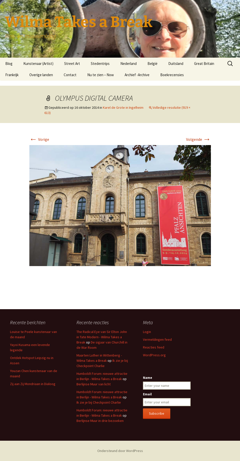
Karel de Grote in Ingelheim (123, 107)
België (152, 63)
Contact (70, 74)
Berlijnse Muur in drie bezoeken (100, 420)
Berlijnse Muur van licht (93, 384)
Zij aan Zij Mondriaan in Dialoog (32, 384)
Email (147, 394)
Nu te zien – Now (100, 74)
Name (147, 377)
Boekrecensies (172, 74)
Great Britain (204, 63)
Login (147, 331)
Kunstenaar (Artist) (38, 63)
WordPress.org (154, 355)
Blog (9, 63)
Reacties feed (153, 347)
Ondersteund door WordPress (120, 450)
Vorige (39, 139)
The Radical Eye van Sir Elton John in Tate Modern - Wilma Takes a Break (101, 336)
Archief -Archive (137, 74)
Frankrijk (12, 74)
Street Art (72, 63)
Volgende (198, 139)
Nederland (128, 63)
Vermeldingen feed (157, 339)
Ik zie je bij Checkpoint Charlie (98, 402)
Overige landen (41, 74)
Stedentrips (100, 63)
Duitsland (175, 63)
